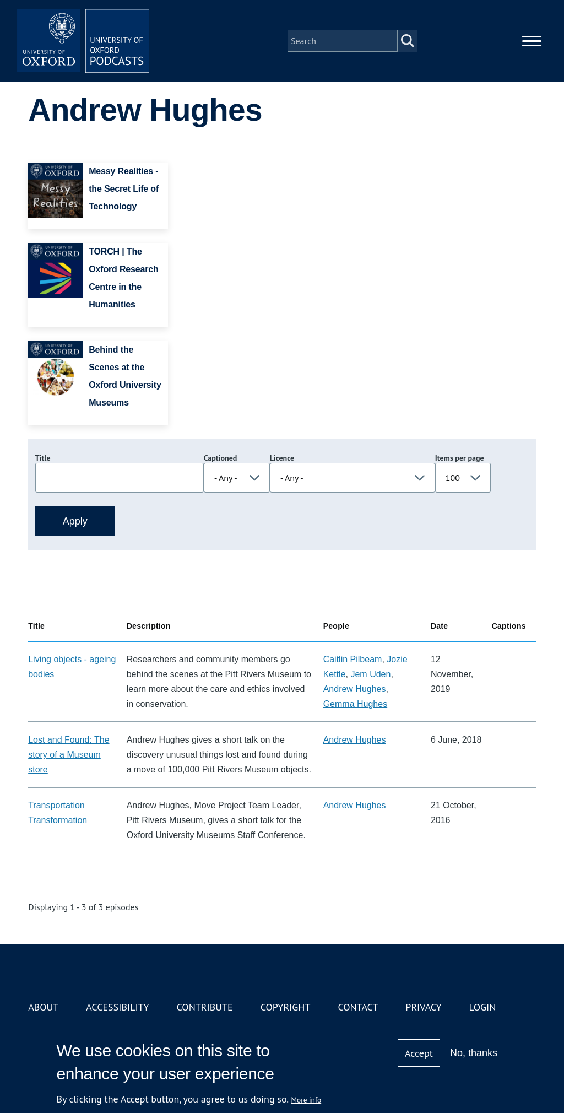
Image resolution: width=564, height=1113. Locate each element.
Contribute (205, 1007)
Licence (282, 458)
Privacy (423, 1007)
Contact (358, 1007)
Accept (419, 1053)
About (43, 1007)
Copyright (286, 1007)
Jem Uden (370, 674)
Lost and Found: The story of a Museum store (68, 754)
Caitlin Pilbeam (352, 659)
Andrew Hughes (354, 689)
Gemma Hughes (355, 704)
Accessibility (117, 1007)
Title (43, 458)
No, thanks (473, 1052)
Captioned (220, 458)
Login (482, 1007)
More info (306, 1100)
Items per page (459, 458)
